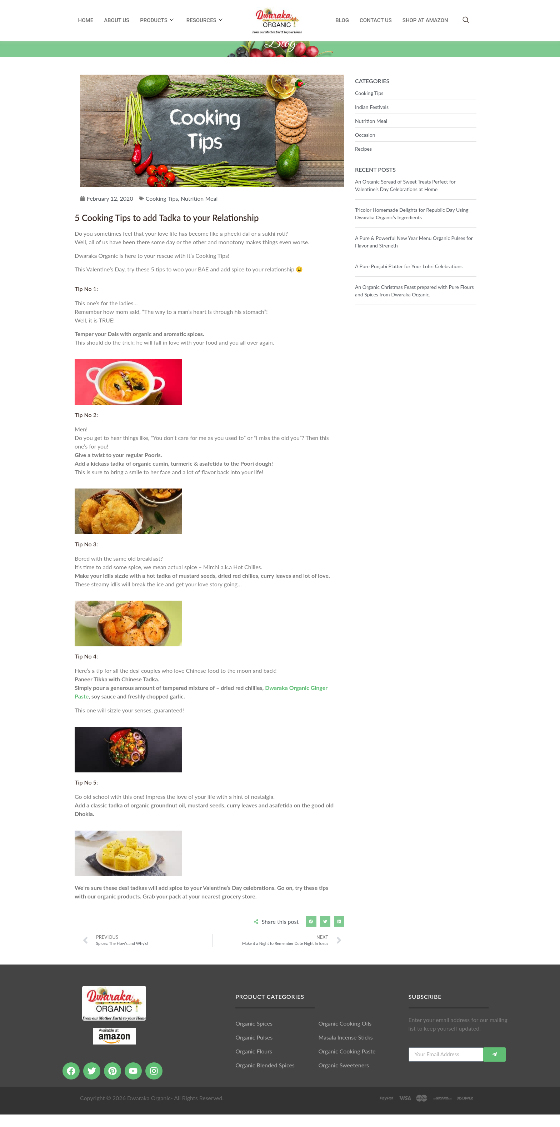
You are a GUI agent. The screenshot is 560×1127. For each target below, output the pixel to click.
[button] (311, 934)
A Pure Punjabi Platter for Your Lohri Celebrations (408, 279)
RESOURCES (204, 20)
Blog (342, 20)
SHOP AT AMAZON (425, 20)
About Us (116, 20)
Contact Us (376, 20)
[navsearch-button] (465, 20)
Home (86, 20)
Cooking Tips (162, 210)
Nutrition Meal (199, 210)
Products (157, 20)
